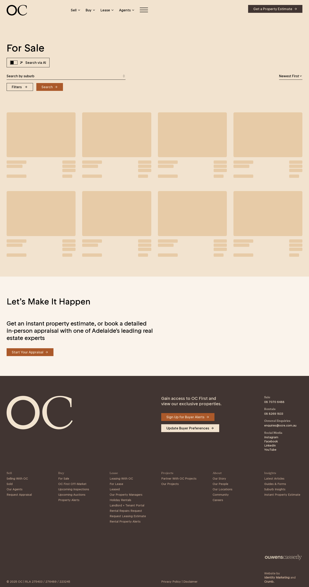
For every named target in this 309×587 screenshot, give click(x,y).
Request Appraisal (19, 495)
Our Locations (222, 489)
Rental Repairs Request (126, 511)
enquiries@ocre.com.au (280, 425)
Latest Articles (274, 478)
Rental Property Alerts (125, 521)
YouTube (270, 450)
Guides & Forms (275, 484)
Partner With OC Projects (179, 478)
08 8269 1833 (273, 414)
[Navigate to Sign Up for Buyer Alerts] (187, 417)
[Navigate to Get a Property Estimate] (275, 9)
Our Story (219, 478)
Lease (107, 10)
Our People (220, 484)
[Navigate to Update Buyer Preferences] (190, 428)
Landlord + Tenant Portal (127, 505)
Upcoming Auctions (71, 495)
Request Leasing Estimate (128, 516)
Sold (10, 484)
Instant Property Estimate (282, 495)
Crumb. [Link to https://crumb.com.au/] (269, 581)
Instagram (271, 437)
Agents (127, 10)
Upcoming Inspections (73, 489)
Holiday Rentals (120, 500)
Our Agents (14, 489)
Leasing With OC (121, 478)
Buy (91, 10)
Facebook (271, 441)
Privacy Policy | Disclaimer (179, 581)
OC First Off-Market (72, 484)
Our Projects (170, 484)
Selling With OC (17, 478)
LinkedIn (270, 445)
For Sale (63, 478)
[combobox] (66, 76)
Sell (76, 10)
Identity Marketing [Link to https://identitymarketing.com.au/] (277, 577)
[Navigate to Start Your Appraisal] (30, 352)
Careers (218, 500)
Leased (115, 489)
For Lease (116, 484)
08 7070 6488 (274, 402)
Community (221, 495)
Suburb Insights (274, 489)
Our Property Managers (126, 495)
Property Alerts (68, 500)
